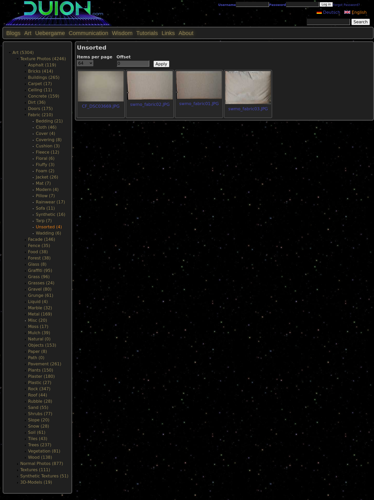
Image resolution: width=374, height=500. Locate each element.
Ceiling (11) (40, 89)
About (185, 33)
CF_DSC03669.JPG (101, 106)
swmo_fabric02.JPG (150, 104)
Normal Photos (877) (41, 463)
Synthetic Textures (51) (44, 476)
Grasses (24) (41, 282)
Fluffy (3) (45, 164)
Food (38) (38, 251)
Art (27, 33)
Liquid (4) (38, 301)
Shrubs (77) (40, 413)
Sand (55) (38, 407)
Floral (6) (45, 158)
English (355, 12)
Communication (88, 33)
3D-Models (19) (36, 482)
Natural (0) (39, 339)
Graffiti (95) (40, 270)
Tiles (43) (37, 438)
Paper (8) (37, 351)
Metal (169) (40, 314)
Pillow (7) (45, 195)
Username (227, 5)
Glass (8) (37, 264)
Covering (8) (49, 139)
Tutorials (147, 33)
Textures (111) (35, 469)
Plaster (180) (41, 376)
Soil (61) (36, 432)
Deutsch (328, 12)
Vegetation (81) (44, 451)
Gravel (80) (39, 289)
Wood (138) (40, 457)
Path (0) (36, 357)
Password (277, 5)
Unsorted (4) (49, 226)
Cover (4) (45, 133)
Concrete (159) (43, 96)
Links (168, 33)
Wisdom (122, 33)
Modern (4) (47, 189)
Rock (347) (39, 388)
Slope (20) (38, 419)
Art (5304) (23, 52)
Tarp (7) (44, 220)
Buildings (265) (43, 77)
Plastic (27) (39, 382)
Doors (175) (40, 108)
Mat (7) (43, 183)
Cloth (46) (46, 127)
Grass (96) (39, 276)
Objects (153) (42, 345)
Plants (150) (40, 370)
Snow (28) (38, 426)
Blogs (13, 33)
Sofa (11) (45, 208)
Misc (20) (37, 320)
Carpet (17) (40, 83)
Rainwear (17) (50, 202)
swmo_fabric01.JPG (199, 103)
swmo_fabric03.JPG (248, 108)
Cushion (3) (48, 145)
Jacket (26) (47, 177)
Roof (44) (37, 395)
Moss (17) (38, 326)
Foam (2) (45, 170)
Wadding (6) (48, 233)
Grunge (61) (40, 295)
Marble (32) (40, 307)
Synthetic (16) (50, 214)
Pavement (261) (44, 363)
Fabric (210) (40, 114)
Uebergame (50, 33)
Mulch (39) (39, 332)
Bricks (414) (40, 71)
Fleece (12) (47, 152)
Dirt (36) (37, 102)
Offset (124, 56)
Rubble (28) (40, 401)
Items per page (94, 56)
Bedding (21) (49, 121)
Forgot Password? (346, 5)
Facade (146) (41, 239)
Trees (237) (39, 444)
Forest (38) (39, 258)
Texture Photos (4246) (43, 58)
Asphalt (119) (42, 65)
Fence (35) (39, 245)
